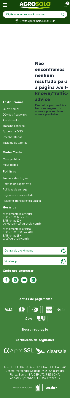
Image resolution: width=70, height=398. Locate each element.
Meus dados (10, 165)
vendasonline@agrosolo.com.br (22, 223)
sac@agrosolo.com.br (16, 238)
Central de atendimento (35, 251)
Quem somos (11, 109)
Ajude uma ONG (13, 131)
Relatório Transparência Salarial (22, 200)
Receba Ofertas (12, 137)
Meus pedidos (11, 159)
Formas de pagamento (17, 184)
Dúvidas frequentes (15, 114)
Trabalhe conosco (14, 126)
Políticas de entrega (15, 189)
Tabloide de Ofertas (15, 142)
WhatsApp (35, 261)
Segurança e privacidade (18, 195)
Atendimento (11, 120)
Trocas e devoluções (15, 178)
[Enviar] (62, 14)
